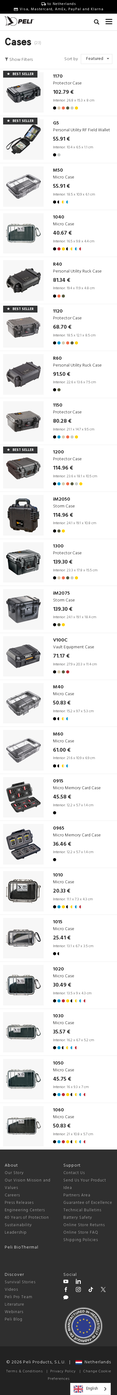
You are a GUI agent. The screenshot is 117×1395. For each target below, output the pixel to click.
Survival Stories (20, 1282)
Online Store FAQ (80, 1232)
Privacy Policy (63, 1371)
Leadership (16, 1232)
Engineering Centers (25, 1210)
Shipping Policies (80, 1240)
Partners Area (76, 1195)
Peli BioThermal (21, 1247)
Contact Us (74, 1173)
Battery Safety (77, 1217)
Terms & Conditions (24, 1371)
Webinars (14, 1312)
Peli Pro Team (18, 1297)
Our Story (14, 1173)
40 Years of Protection (27, 1217)
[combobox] (90, 1389)
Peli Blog (13, 1319)
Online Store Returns (84, 1225)
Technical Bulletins (82, 1210)
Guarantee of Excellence (87, 1202)
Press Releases (19, 1202)
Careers (12, 1195)
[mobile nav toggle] (108, 20)
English (86, 1389)
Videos (11, 1289)
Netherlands (93, 1362)
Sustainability (18, 1225)
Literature (14, 1304)
